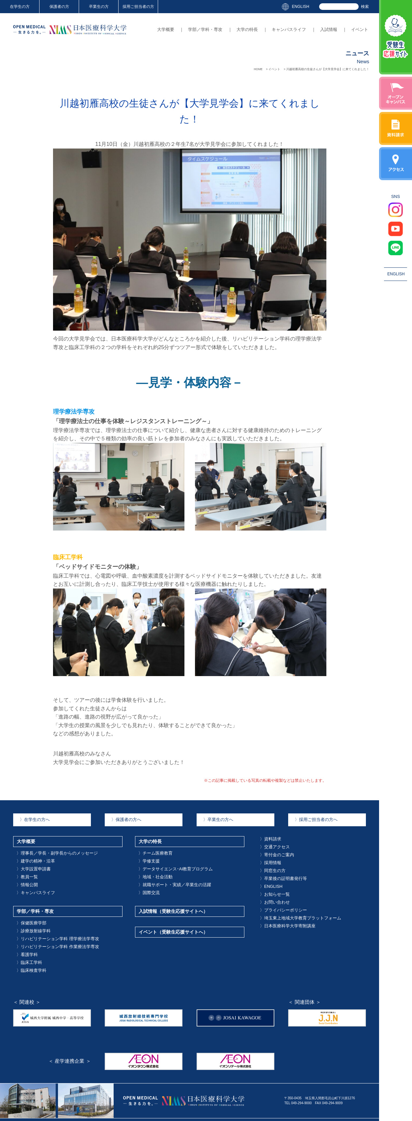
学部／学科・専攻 (205, 29)
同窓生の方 (270, 863)
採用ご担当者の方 (138, 6)
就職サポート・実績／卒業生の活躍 (166, 876)
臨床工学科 (26, 942)
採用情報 (268, 857)
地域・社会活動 (151, 869)
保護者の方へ (122, 819)
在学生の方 (20, 6)
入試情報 (328, 29)
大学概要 (165, 29)
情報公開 (24, 876)
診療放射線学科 (29, 916)
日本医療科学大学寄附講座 (281, 910)
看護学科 (24, 936)
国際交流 (146, 882)
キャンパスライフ (289, 29)
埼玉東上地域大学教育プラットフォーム (291, 903)
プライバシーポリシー (278, 896)
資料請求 (268, 837)
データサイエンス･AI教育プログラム (167, 862)
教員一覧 (24, 869)
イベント (359, 29)
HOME (258, 69)
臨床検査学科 (28, 949)
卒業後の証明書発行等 (278, 870)
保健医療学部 (28, 909)
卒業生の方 (99, 6)
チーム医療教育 (151, 849)
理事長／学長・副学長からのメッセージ (47, 849)
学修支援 (146, 856)
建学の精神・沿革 (31, 856)
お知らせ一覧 (271, 883)
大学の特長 (247, 29)
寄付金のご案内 (273, 850)
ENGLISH (300, 6)
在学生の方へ (31, 819)
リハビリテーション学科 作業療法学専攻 (48, 929)
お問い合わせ (271, 890)
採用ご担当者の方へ (311, 819)
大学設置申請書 (29, 862)
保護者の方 (59, 6)
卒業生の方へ (214, 819)
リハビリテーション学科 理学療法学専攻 (48, 922)
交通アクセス (271, 844)
